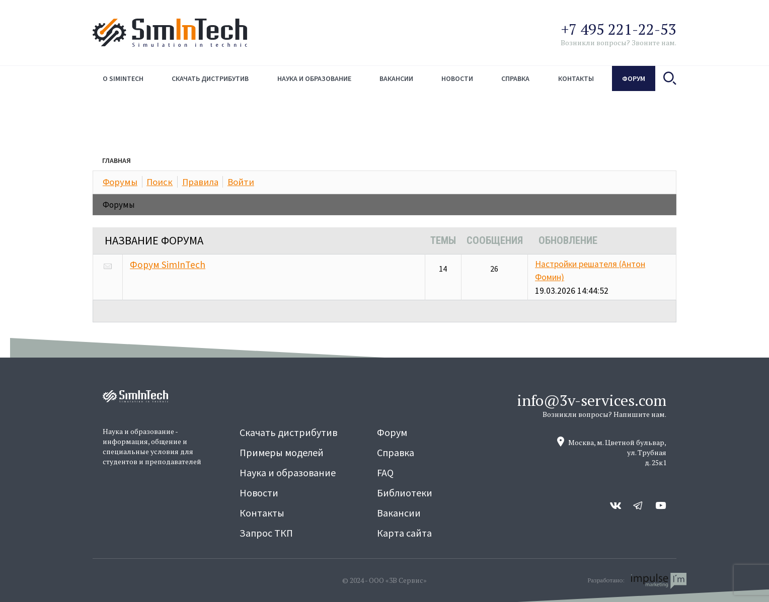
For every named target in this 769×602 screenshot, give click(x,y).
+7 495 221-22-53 (618, 29)
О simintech (123, 78)
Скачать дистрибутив (210, 78)
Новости (457, 78)
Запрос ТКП (266, 533)
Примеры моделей (282, 452)
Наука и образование (314, 78)
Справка (515, 78)
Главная (116, 160)
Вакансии (396, 78)
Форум (633, 78)
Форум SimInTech (167, 265)
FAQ (385, 472)
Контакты (576, 78)
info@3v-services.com (591, 400)
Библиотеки (404, 492)
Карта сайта (404, 533)
